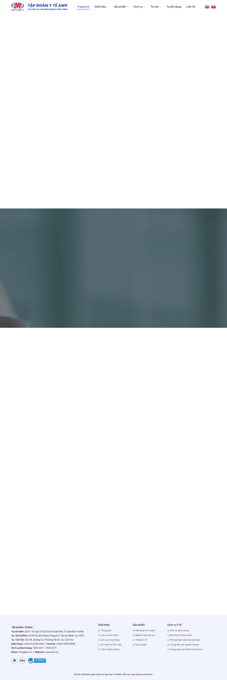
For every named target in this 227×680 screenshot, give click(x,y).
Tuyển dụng (174, 6)
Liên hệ (190, 6)
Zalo (22, 660)
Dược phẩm (140, 645)
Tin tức (156, 6)
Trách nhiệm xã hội (108, 649)
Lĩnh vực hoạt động (108, 640)
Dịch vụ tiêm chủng (178, 630)
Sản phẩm (121, 6)
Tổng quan (104, 630)
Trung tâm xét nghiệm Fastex (183, 645)
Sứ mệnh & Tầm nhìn (110, 645)
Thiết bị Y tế (140, 640)
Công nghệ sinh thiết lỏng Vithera (185, 649)
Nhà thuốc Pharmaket (179, 635)
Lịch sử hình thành (108, 635)
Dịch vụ (139, 6)
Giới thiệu (101, 6)
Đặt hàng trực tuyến (144, 630)
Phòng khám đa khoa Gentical (183, 640)
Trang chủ (83, 6)
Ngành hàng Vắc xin (144, 635)
